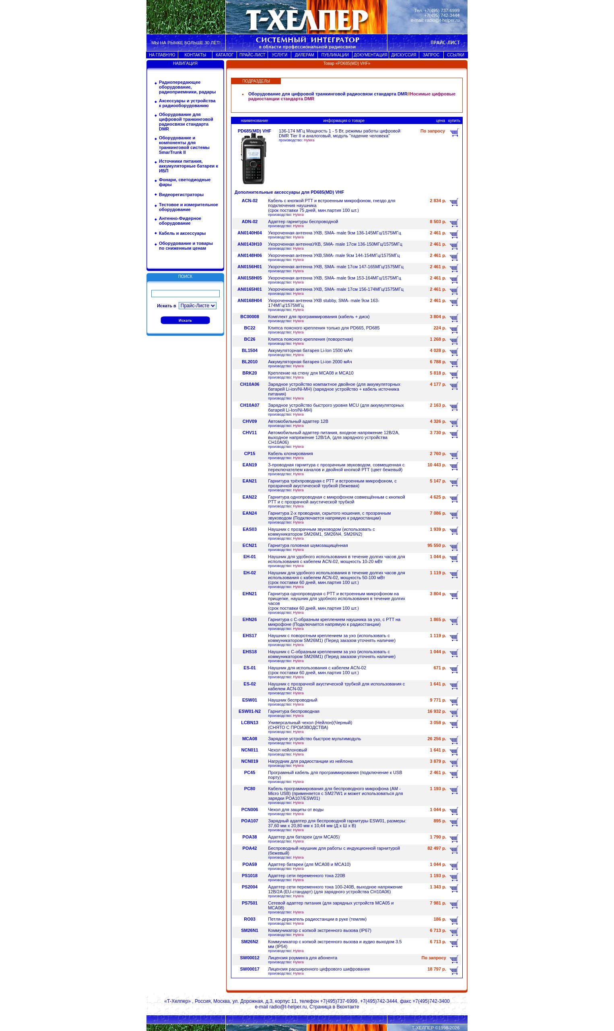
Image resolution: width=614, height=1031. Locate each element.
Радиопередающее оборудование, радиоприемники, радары (187, 87)
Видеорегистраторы (181, 194)
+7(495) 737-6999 (441, 10)
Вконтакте (347, 1007)
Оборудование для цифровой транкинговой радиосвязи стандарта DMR (186, 121)
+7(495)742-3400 (430, 1001)
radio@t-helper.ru (442, 20)
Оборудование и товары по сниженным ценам (186, 246)
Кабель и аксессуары (182, 233)
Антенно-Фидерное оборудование (180, 221)
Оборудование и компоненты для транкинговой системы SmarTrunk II (184, 145)
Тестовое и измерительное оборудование (188, 207)
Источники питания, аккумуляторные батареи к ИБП (188, 166)
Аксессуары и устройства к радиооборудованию (187, 103)
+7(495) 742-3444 (441, 15)
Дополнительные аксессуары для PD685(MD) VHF (289, 192)
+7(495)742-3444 (378, 1001)
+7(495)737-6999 (338, 1001)
